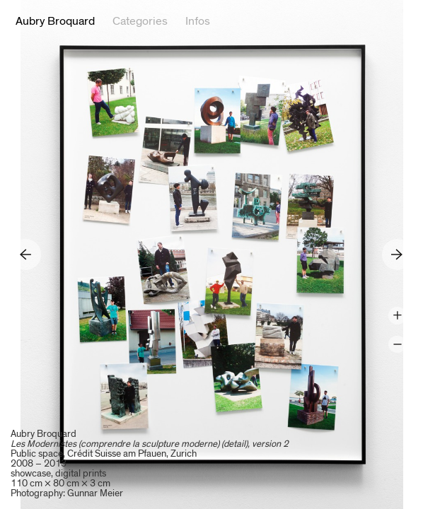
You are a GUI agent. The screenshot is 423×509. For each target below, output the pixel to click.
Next (397, 254)
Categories (140, 21)
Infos (197, 21)
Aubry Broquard (55, 21)
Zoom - (397, 344)
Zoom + (397, 315)
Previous (26, 254)
